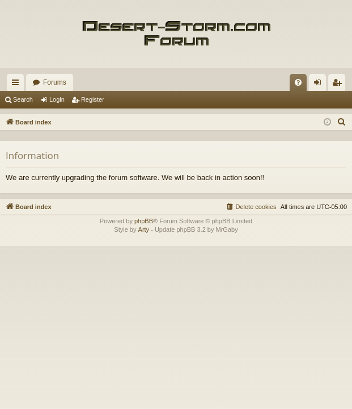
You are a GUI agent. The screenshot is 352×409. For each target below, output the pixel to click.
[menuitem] (298, 82)
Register (92, 99)
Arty (144, 229)
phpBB (143, 221)
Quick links (17, 84)
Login (57, 99)
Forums (54, 82)
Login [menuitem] (320, 84)
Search (23, 99)
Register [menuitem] (339, 84)
